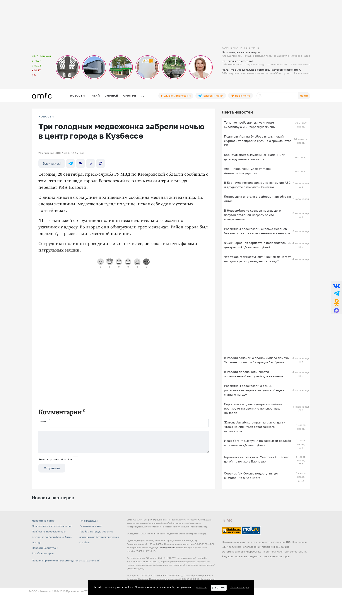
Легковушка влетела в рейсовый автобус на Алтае (257, 199)
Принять (218, 588)
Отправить (52, 468)
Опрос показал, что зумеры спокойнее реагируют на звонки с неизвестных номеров (253, 408)
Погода (36, 542)
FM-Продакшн (88, 520)
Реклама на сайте (91, 526)
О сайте (84, 542)
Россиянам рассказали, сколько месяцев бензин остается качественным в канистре (257, 231)
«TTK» (87, 591)
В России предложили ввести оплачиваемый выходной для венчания (254, 374)
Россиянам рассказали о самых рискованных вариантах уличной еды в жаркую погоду (254, 390)
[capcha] (75, 459)
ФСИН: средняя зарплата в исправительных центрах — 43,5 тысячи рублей (257, 245)
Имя (43, 421)
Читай (95, 95)
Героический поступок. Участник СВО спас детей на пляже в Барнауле (256, 459)
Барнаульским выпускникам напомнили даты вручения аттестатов (254, 157)
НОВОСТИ (46, 116)
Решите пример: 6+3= (55, 459)
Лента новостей (237, 112)
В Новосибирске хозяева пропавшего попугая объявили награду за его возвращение (252, 215)
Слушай (111, 95)
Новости (77, 95)
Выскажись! (52, 163)
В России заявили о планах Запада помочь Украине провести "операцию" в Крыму (256, 360)
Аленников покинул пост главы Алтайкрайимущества (247, 171)
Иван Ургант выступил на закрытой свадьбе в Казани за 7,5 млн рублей (257, 443)
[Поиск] (277, 95)
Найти (304, 95)
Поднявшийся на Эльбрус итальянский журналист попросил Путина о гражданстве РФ (257, 140)
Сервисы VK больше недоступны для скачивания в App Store (251, 475)
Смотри (129, 95)
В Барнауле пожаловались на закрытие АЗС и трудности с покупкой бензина (257, 185)
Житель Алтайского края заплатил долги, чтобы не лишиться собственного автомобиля (255, 426)
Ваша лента (240, 95)
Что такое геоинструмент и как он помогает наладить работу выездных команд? (257, 259)
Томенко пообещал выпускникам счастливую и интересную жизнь (249, 125)
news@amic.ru (167, 547)
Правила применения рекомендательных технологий (66, 560)
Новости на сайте (43, 520)
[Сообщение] (123, 442)
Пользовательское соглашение (52, 526)
